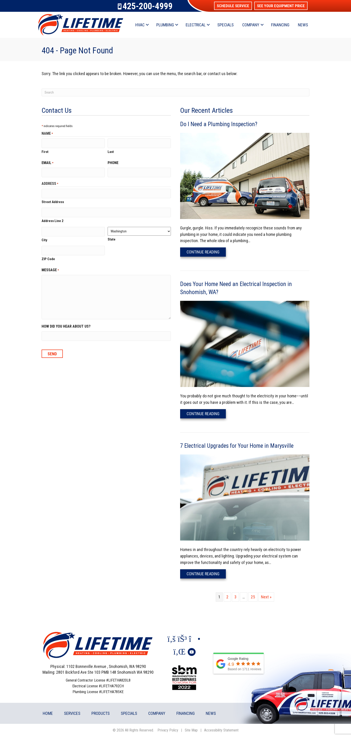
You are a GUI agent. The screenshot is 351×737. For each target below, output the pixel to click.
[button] (233, 6)
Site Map (191, 730)
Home (48, 713)
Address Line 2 (53, 219)
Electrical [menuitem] (196, 24)
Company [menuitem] (250, 24)
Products (100, 713)
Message (50, 267)
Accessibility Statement (221, 730)
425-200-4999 (147, 6)
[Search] (175, 92)
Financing (185, 713)
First (45, 151)
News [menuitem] (303, 24)
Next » (266, 596)
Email (47, 162)
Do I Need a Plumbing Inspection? (218, 124)
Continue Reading (206, 251)
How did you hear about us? (66, 324)
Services (72, 713)
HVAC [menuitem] (140, 24)
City (44, 238)
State (111, 238)
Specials (129, 713)
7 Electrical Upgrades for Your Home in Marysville (237, 445)
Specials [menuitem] (225, 24)
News (211, 713)
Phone (113, 162)
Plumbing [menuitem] (165, 24)
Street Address (53, 201)
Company (156, 713)
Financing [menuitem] (280, 24)
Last (111, 151)
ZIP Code (48, 257)
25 (253, 596)
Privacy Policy (167, 730)
